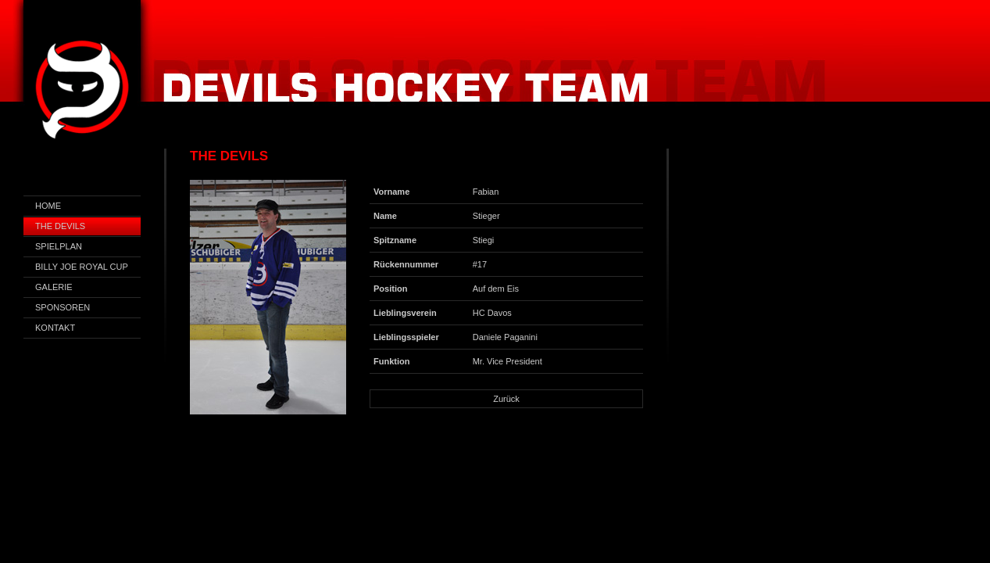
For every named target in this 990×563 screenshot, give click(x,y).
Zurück (506, 398)
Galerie (54, 287)
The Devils (60, 226)
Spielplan (58, 246)
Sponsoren (62, 307)
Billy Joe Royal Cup (81, 266)
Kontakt (55, 327)
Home (48, 205)
